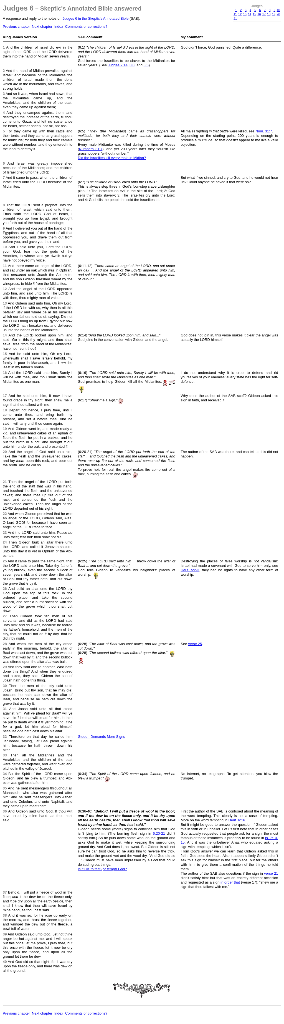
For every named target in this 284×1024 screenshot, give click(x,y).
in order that (230, 882)
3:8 (132, 65)
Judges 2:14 (118, 65)
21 (235, 18)
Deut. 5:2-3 (190, 570)
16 (259, 14)
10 (278, 10)
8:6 (146, 65)
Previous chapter (16, 26)
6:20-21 (159, 833)
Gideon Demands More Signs (101, 736)
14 (249, 14)
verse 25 (195, 644)
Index (58, 26)
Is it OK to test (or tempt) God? (102, 869)
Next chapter (42, 26)
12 (240, 14)
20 (278, 14)
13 (245, 14)
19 (273, 14)
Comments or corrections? (86, 26)
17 (264, 14)
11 (235, 14)
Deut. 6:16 (236, 820)
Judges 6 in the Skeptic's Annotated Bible (95, 18)
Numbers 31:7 (90, 149)
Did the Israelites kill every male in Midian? (112, 158)
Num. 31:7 (263, 131)
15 (254, 14)
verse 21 (271, 873)
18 (268, 14)
